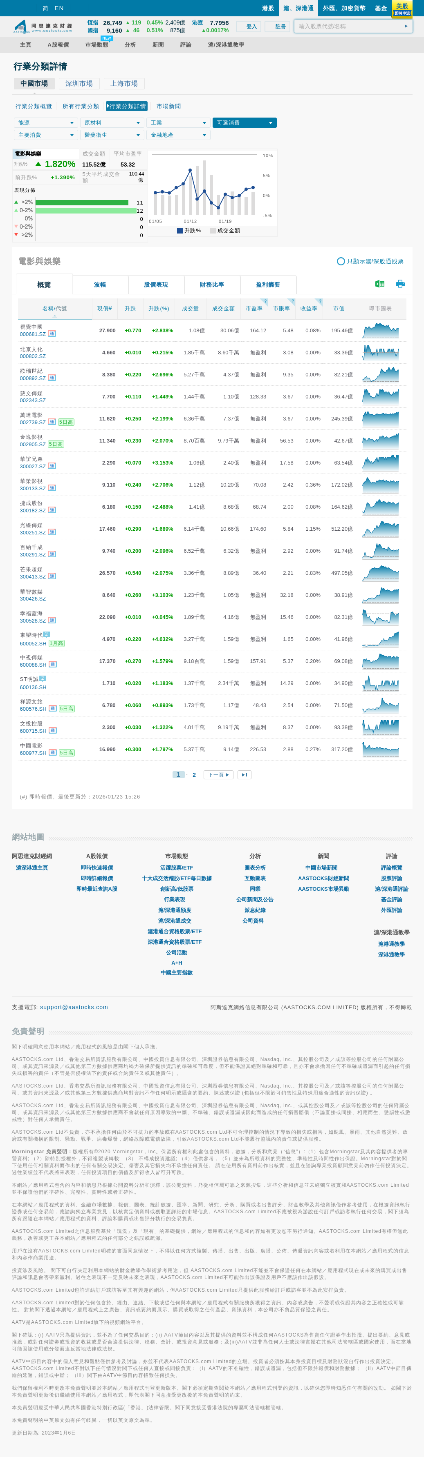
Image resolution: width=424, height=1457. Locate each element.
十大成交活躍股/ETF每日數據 (177, 878)
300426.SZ (33, 599)
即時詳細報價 (97, 878)
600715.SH (33, 731)
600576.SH (33, 709)
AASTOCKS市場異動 (323, 889)
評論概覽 (391, 868)
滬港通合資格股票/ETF (177, 931)
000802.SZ (33, 356)
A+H (176, 963)
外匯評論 (391, 910)
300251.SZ (33, 532)
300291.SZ (33, 555)
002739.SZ (33, 422)
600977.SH (33, 753)
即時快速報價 (97, 868)
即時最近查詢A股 (96, 889)
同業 (255, 889)
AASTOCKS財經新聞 (323, 878)
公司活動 (176, 953)
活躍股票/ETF (176, 868)
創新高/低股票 (177, 889)
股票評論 (391, 878)
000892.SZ (33, 378)
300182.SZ (33, 510)
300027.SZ (33, 466)
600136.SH (33, 687)
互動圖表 (255, 878)
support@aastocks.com (74, 1007)
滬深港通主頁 (32, 868)
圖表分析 (255, 868)
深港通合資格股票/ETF (177, 942)
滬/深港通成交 (177, 921)
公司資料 (255, 921)
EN (59, 7)
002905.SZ (33, 444)
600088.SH (33, 665)
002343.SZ (33, 400)
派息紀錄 (255, 910)
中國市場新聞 (323, 868)
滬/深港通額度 (177, 910)
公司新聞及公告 (255, 899)
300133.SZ (33, 488)
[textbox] (353, 26)
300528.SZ (33, 621)
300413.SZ (33, 577)
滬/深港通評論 (391, 889)
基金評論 (391, 899)
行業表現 (176, 899)
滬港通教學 (391, 944)
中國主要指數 (177, 973)
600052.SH (33, 644)
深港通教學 (391, 955)
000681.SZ (33, 334)
